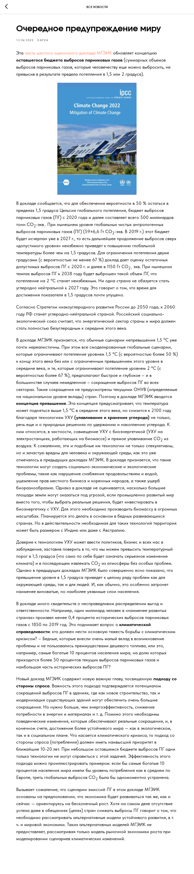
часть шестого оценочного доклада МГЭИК (68, 52)
